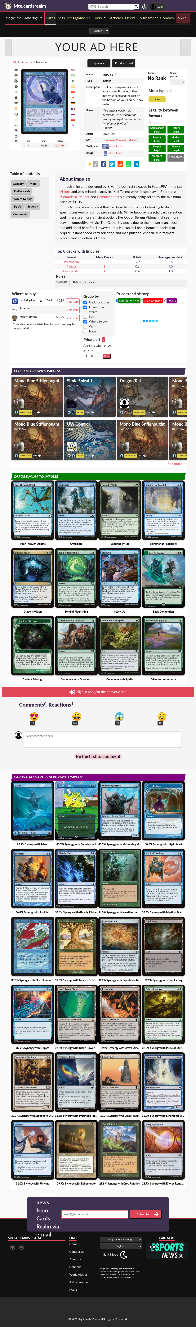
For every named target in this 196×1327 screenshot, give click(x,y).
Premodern (68, 197)
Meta (33, 183)
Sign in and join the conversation (98, 692)
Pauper (84, 197)
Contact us (76, 1251)
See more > (176, 464)
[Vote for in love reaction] (34, 716)
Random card (124, 63)
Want (92, 326)
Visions (65, 191)
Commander (106, 197)
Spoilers (99, 63)
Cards (27, 62)
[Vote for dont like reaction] (162, 716)
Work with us (78, 1274)
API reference (78, 1282)
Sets (92, 316)
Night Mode (110, 1254)
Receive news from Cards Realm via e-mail (47, 1214)
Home (73, 1244)
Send (106, 356)
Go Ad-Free (183, 18)
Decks (18, 206)
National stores (99, 302)
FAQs (73, 1289)
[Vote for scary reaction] (119, 716)
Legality (18, 183)
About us (75, 1259)
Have (92, 331)
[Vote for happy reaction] (76, 716)
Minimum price (129, 300)
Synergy (32, 206)
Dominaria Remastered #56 (119, 140)
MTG (16, 62)
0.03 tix (60, 145)
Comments (20, 214)
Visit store (72, 301)
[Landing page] (8, 6)
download (115, 146)
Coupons (75, 1267)
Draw (157, 99)
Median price (153, 300)
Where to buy (22, 199)
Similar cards (21, 191)
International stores (97, 309)
